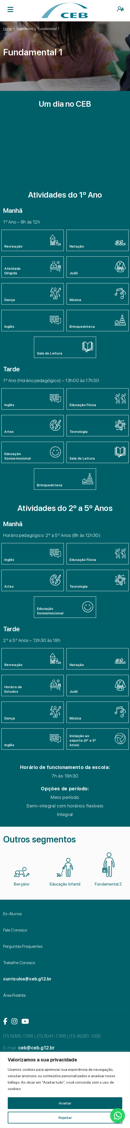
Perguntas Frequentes (22, 946)
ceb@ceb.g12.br (36, 1047)
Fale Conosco (15, 930)
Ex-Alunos (12, 913)
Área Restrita (14, 995)
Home (7, 29)
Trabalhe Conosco (19, 962)
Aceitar (65, 1103)
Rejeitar (65, 1117)
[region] (65, 1090)
